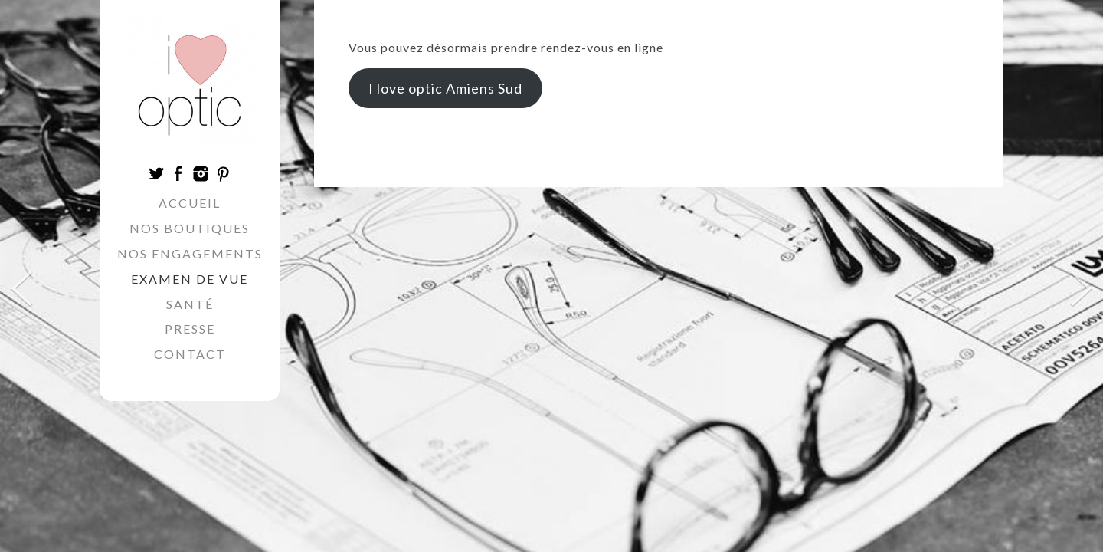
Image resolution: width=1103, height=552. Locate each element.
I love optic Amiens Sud (445, 88)
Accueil (190, 203)
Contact (190, 354)
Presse (190, 328)
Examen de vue (189, 278)
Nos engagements (190, 253)
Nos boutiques (189, 228)
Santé (190, 304)
